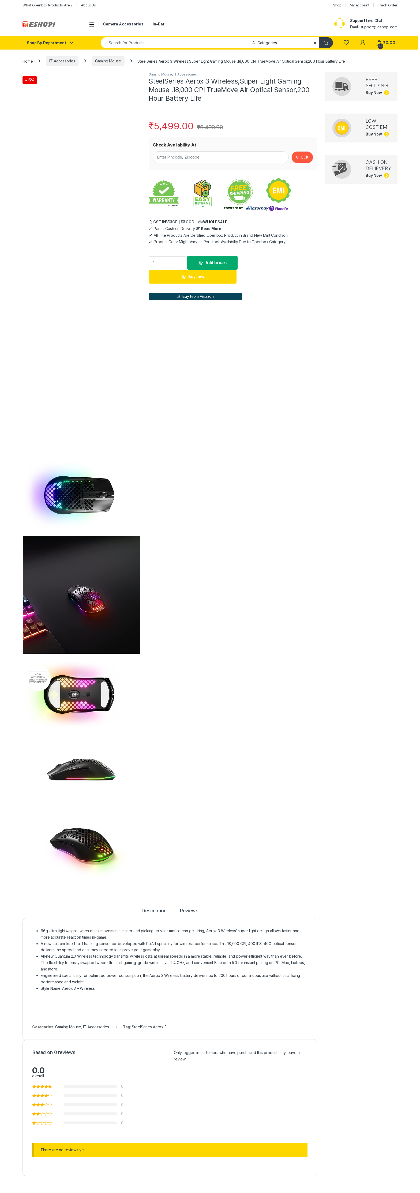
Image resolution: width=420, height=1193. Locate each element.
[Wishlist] (346, 42)
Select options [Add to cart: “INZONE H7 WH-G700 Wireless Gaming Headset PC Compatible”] (87, 1148)
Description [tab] (153, 747)
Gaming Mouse (108, 61)
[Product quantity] (167, 262)
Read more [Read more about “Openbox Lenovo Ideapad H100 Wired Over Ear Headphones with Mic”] (161, 1148)
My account (359, 5)
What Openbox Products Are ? (47, 5)
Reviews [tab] (189, 747)
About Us (88, 5)
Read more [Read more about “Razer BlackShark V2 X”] (308, 1148)
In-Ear (158, 24)
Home (27, 61)
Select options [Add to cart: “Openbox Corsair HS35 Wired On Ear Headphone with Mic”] (234, 1148)
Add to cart (216, 262)
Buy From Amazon (195, 296)
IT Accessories (62, 61)
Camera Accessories (123, 24)
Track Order (388, 5)
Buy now (196, 276)
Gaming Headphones (43, 1059)
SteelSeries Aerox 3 (149, 863)
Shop (337, 5)
